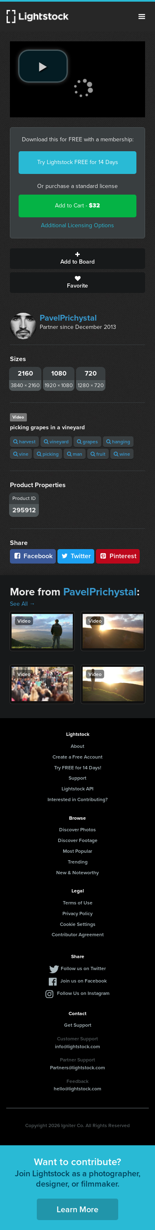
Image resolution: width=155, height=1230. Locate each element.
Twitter (76, 556)
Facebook (32, 556)
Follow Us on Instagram (83, 993)
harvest (24, 441)
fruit (98, 453)
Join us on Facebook (83, 980)
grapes (87, 441)
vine (21, 453)
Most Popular (77, 850)
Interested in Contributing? (78, 799)
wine (122, 453)
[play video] (43, 66)
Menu (141, 16)
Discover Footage (78, 840)
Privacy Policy (77, 913)
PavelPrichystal (68, 318)
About (77, 745)
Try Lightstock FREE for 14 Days (77, 162)
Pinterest (117, 556)
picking (48, 453)
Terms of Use (78, 902)
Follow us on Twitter (83, 968)
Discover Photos (77, 829)
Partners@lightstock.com (77, 1067)
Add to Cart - (77, 205)
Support (77, 777)
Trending (78, 861)
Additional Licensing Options (77, 225)
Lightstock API (77, 788)
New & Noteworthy (77, 872)
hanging (118, 441)
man (74, 453)
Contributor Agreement (78, 934)
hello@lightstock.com (77, 1088)
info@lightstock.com (77, 1046)
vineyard (56, 441)
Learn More (77, 1209)
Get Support (77, 1024)
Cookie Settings (77, 924)
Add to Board (77, 259)
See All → (22, 604)
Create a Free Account (77, 756)
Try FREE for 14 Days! (77, 767)
